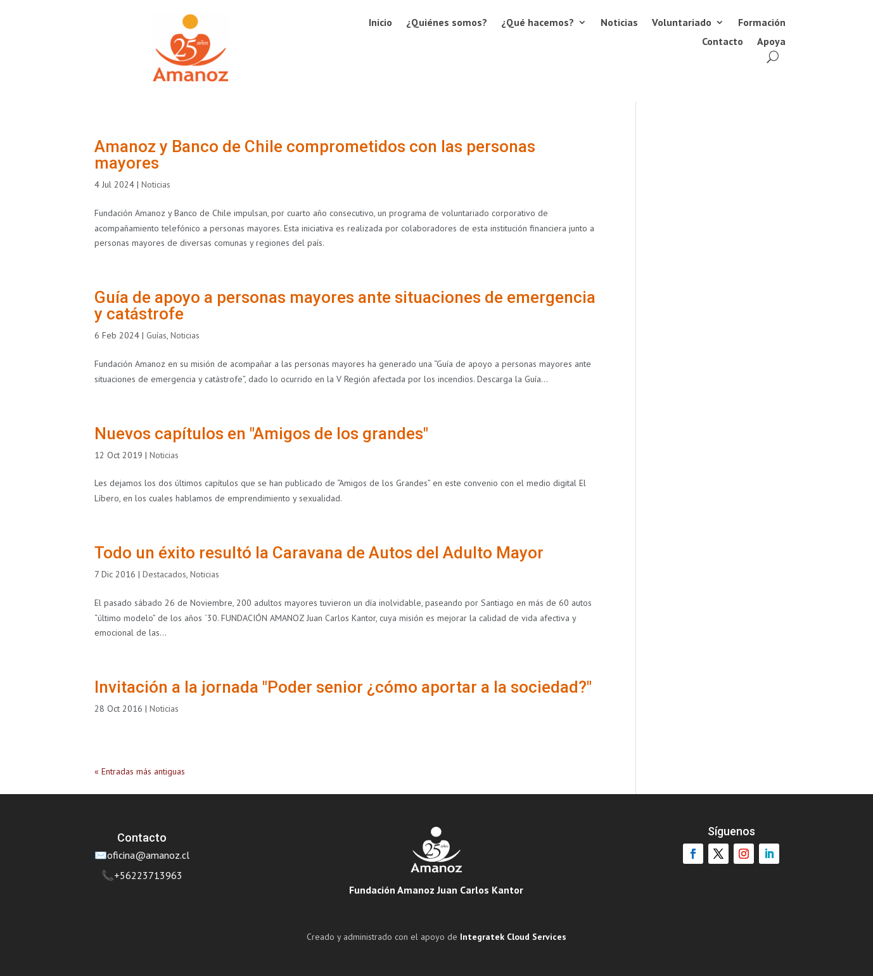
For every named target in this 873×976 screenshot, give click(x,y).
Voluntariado (681, 23)
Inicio (380, 23)
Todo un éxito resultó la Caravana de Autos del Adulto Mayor (319, 552)
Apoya (771, 42)
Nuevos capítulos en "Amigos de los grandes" (261, 433)
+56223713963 (148, 875)
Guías (156, 335)
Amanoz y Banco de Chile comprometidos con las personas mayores (314, 154)
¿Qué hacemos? (537, 23)
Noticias (619, 23)
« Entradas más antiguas (139, 771)
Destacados (164, 574)
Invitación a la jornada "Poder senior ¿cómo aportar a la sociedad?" (343, 687)
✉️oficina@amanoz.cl (141, 855)
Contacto (722, 42)
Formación (762, 23)
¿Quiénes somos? (446, 23)
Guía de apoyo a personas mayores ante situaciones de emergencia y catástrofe (345, 305)
